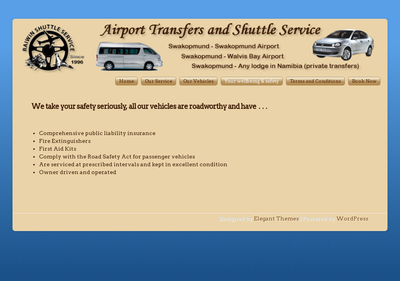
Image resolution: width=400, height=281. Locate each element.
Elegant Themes (276, 218)
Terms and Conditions (315, 81)
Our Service (158, 81)
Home (126, 81)
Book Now (364, 81)
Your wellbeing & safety (252, 81)
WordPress (352, 218)
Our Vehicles (198, 81)
